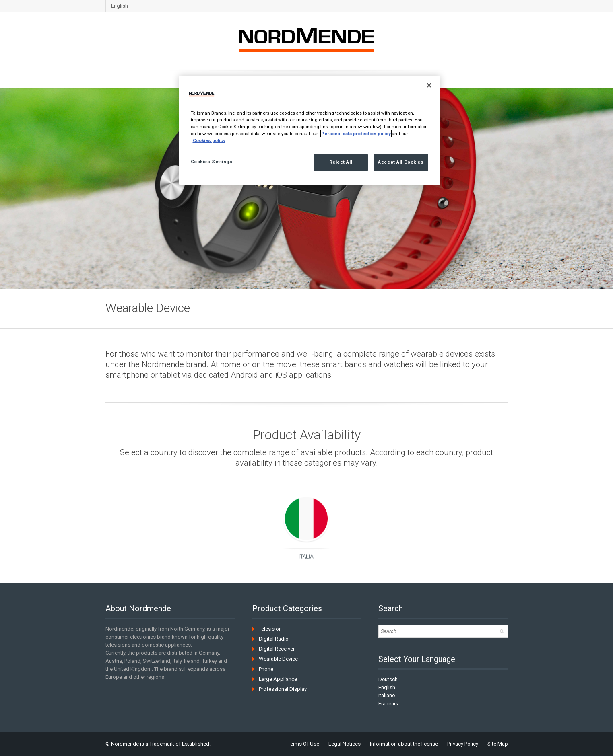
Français (388, 704)
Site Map (497, 744)
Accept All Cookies (400, 162)
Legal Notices (344, 744)
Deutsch (388, 679)
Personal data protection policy (356, 133)
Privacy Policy (462, 744)
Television (270, 629)
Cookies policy (209, 140)
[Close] (429, 85)
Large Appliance (278, 679)
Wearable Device (278, 659)
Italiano (386, 695)
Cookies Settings (212, 161)
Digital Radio (274, 639)
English (119, 6)
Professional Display (283, 689)
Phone (266, 669)
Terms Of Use (303, 744)
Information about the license (404, 744)
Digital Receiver (277, 649)
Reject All (341, 162)
